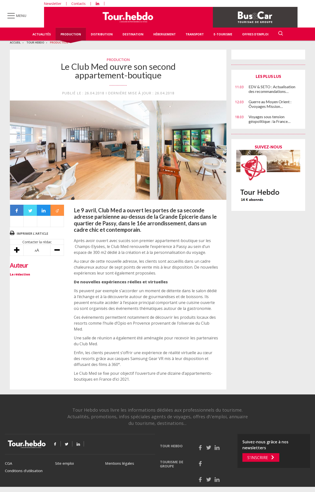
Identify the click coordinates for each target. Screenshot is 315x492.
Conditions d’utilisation (24, 470)
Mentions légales (119, 463)
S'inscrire (257, 457)
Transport (195, 34)
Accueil (15, 42)
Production (71, 34)
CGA (8, 463)
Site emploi (64, 463)
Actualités (41, 34)
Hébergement (164, 34)
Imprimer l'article (32, 233)
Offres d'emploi (255, 34)
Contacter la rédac (37, 242)
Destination (133, 34)
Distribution (102, 34)
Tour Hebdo (35, 42)
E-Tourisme (223, 34)
